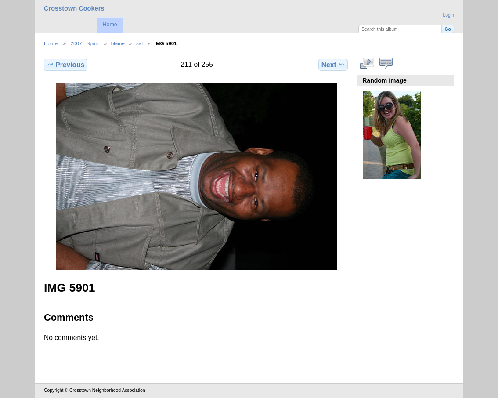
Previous (65, 65)
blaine (118, 43)
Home (109, 25)
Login (448, 15)
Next (333, 65)
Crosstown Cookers (74, 8)
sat (139, 43)
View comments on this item (386, 64)
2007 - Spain (84, 43)
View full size (367, 64)
